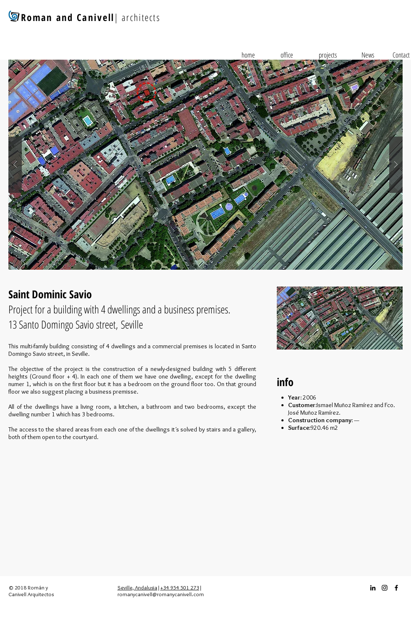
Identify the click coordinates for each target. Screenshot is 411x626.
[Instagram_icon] (384, 588)
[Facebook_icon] (396, 588)
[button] (205, 165)
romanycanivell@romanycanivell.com (160, 594)
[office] (287, 55)
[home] (248, 55)
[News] (368, 55)
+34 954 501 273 (179, 587)
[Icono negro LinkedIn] (373, 588)
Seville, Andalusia (137, 587)
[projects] (327, 55)
